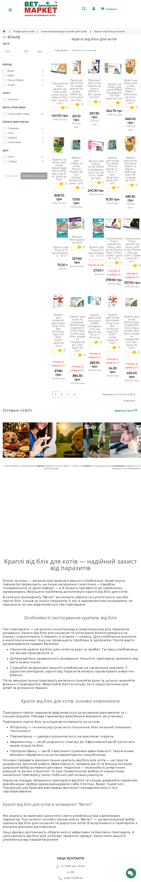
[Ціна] (9, 51)
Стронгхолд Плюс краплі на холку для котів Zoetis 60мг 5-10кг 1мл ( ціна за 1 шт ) (59, 93)
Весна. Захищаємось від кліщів (104, 465)
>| (74, 394)
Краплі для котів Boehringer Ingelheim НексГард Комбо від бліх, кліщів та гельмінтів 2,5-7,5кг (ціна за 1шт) (131, 332)
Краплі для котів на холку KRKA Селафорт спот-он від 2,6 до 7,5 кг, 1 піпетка (94, 326)
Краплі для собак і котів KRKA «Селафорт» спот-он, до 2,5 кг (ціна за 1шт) (96, 169)
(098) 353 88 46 (73, 878)
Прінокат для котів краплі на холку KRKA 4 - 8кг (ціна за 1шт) (94, 89)
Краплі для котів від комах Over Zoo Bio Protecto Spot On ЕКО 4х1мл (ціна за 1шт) (112, 329)
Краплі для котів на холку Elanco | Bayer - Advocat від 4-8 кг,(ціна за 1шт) (130, 169)
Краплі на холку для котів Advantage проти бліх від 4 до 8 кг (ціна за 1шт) (59, 169)
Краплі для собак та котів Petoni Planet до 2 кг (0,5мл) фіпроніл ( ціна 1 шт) (76, 170)
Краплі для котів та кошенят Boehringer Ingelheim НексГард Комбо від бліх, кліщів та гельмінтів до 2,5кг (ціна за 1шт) (77, 333)
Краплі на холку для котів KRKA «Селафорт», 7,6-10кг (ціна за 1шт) (114, 91)
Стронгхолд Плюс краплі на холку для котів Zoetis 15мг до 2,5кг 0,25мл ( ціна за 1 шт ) (132, 250)
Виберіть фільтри (34, 176)
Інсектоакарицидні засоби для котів (64, 31)
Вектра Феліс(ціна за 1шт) (77, 239)
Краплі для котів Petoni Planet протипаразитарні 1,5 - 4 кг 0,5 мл (100, 251)
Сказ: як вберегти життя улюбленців (51, 467)
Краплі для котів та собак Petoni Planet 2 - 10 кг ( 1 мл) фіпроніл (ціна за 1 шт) (112, 170)
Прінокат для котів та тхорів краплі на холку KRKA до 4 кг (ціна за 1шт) (76, 90)
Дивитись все (126, 410)
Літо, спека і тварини (77, 465)
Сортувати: (61, 50)
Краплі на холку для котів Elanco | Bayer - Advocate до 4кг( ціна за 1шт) (130, 91)
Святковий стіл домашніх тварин (24, 465)
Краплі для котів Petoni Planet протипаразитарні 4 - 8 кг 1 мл (64, 251)
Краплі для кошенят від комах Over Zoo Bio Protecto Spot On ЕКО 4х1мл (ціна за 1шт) (58, 330)
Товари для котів (23, 31)
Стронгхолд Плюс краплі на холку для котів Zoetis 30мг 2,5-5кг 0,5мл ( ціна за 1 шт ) (114, 248)
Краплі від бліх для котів (109, 31)
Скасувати (11, 176)
